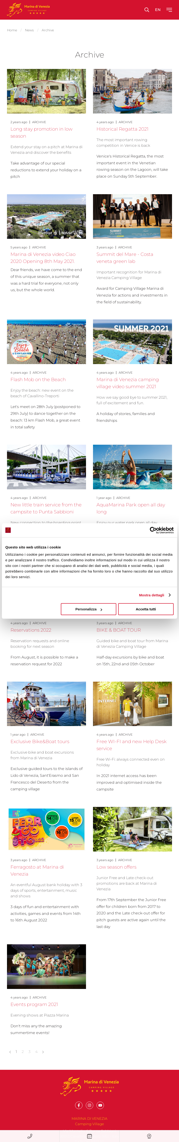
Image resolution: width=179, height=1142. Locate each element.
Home (12, 29)
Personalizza (88, 609)
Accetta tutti (146, 609)
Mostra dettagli (151, 595)
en (158, 9)
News (29, 29)
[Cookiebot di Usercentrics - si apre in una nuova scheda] (153, 530)
